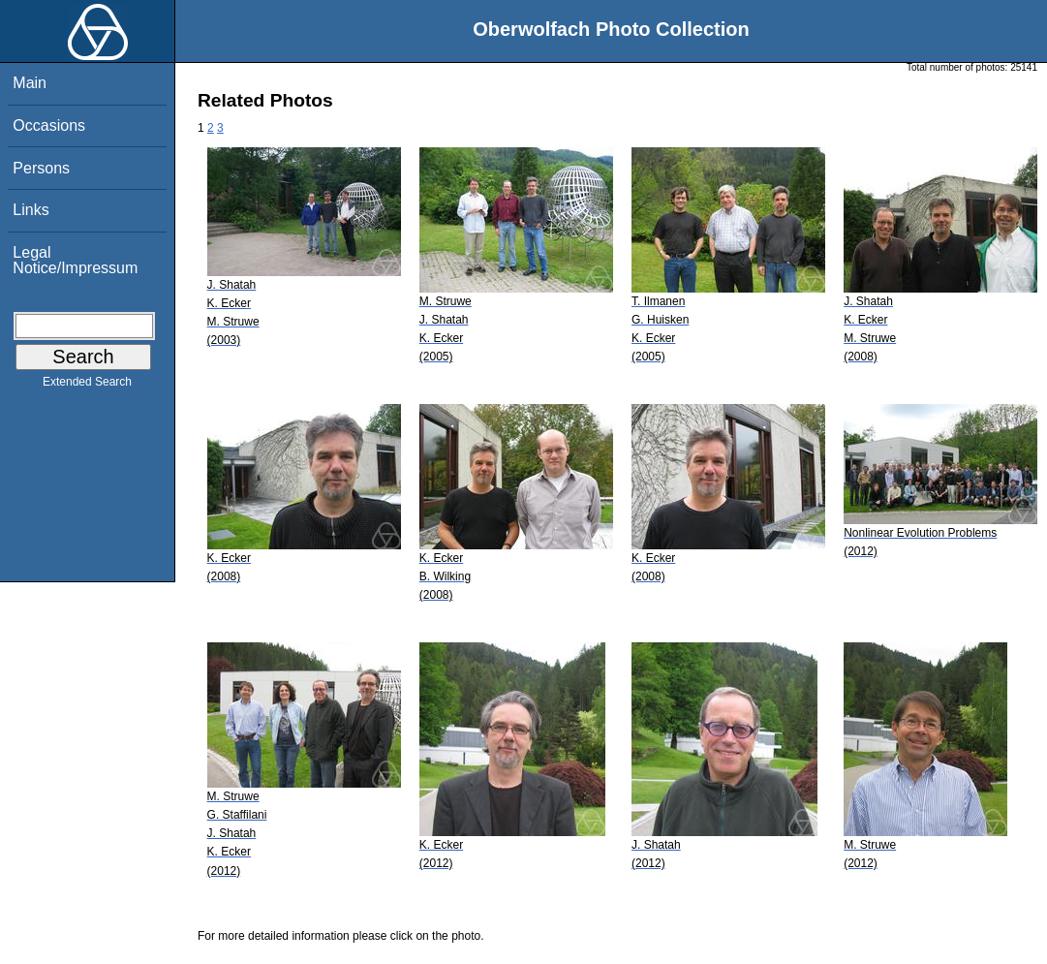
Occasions (49, 125)
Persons (41, 168)
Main (29, 83)
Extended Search (87, 385)
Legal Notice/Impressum (75, 260)
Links (30, 210)
